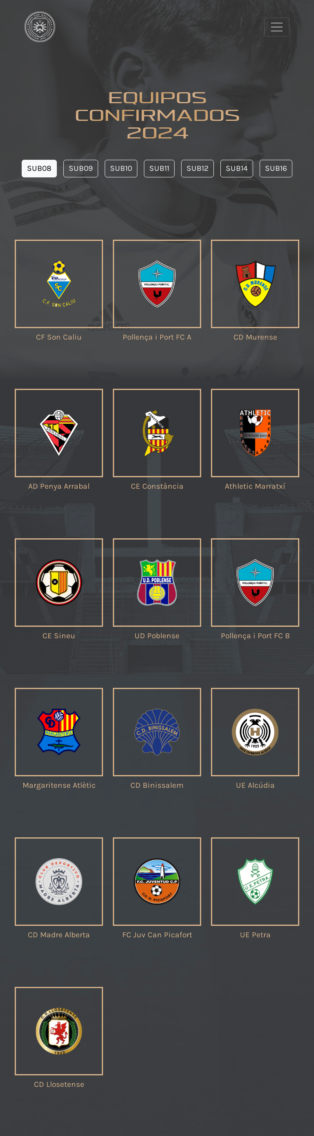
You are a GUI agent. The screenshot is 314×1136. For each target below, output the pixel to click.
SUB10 (121, 168)
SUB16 (276, 168)
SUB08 (39, 168)
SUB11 (159, 168)
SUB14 (237, 168)
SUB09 (81, 168)
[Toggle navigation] (276, 27)
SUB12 (197, 168)
